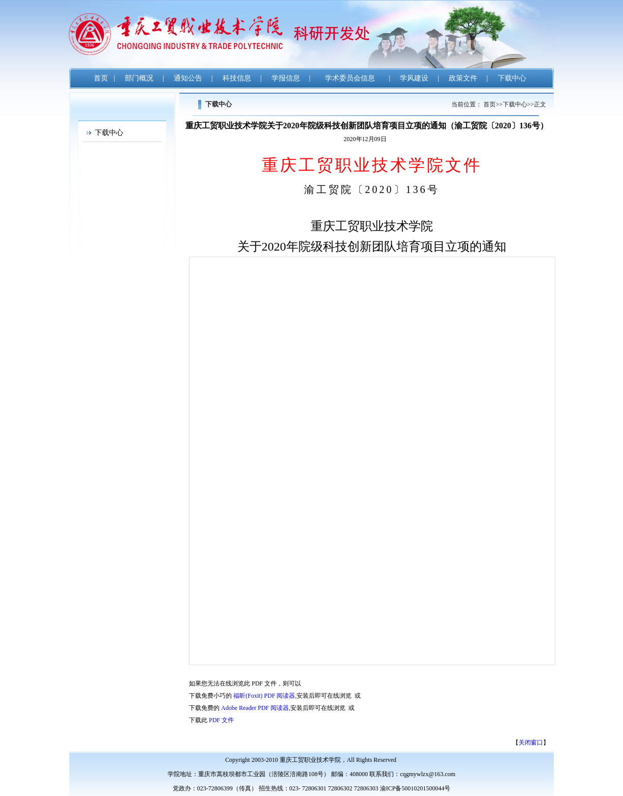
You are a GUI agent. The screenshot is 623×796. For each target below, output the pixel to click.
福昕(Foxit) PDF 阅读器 (264, 695)
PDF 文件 (221, 720)
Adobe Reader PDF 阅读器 (255, 707)
